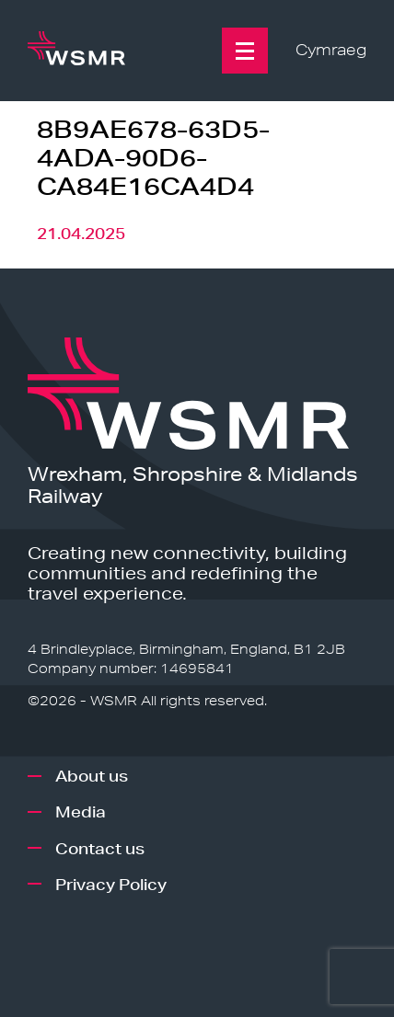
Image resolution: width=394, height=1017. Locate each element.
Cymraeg (331, 50)
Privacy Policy (111, 884)
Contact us (100, 848)
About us (91, 775)
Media (80, 811)
